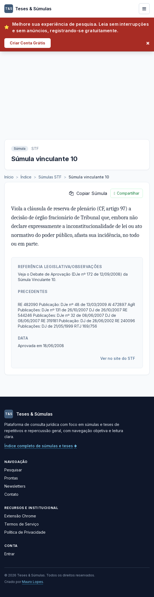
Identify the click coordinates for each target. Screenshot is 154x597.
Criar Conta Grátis (27, 43)
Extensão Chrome (20, 516)
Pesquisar (13, 470)
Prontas (11, 478)
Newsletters (14, 486)
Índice (26, 177)
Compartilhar (126, 193)
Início (9, 177)
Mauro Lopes (32, 582)
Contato (11, 494)
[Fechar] (148, 43)
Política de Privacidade (25, 532)
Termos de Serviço (21, 524)
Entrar (9, 554)
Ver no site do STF (117, 358)
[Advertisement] (77, 92)
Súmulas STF (50, 177)
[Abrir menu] (144, 8)
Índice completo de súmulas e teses (40, 445)
